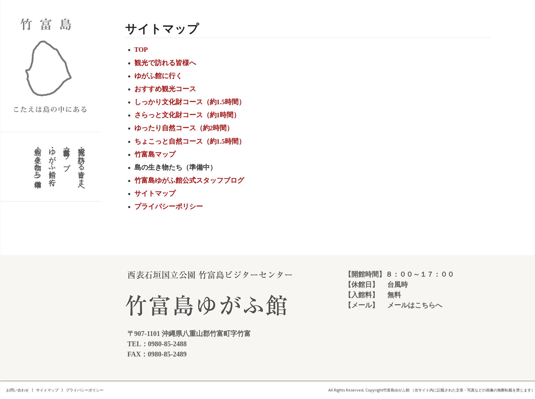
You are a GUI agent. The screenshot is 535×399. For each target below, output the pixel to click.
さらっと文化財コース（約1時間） (187, 115)
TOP (141, 49)
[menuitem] (81, 166)
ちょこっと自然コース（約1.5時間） (189, 141)
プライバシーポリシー (168, 206)
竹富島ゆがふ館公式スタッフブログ (189, 180)
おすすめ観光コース (165, 89)
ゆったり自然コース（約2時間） (184, 128)
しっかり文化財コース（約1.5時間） (189, 102)
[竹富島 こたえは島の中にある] (50, 66)
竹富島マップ (154, 154)
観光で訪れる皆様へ (165, 62)
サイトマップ (154, 193)
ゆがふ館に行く (158, 76)
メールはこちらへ (414, 305)
